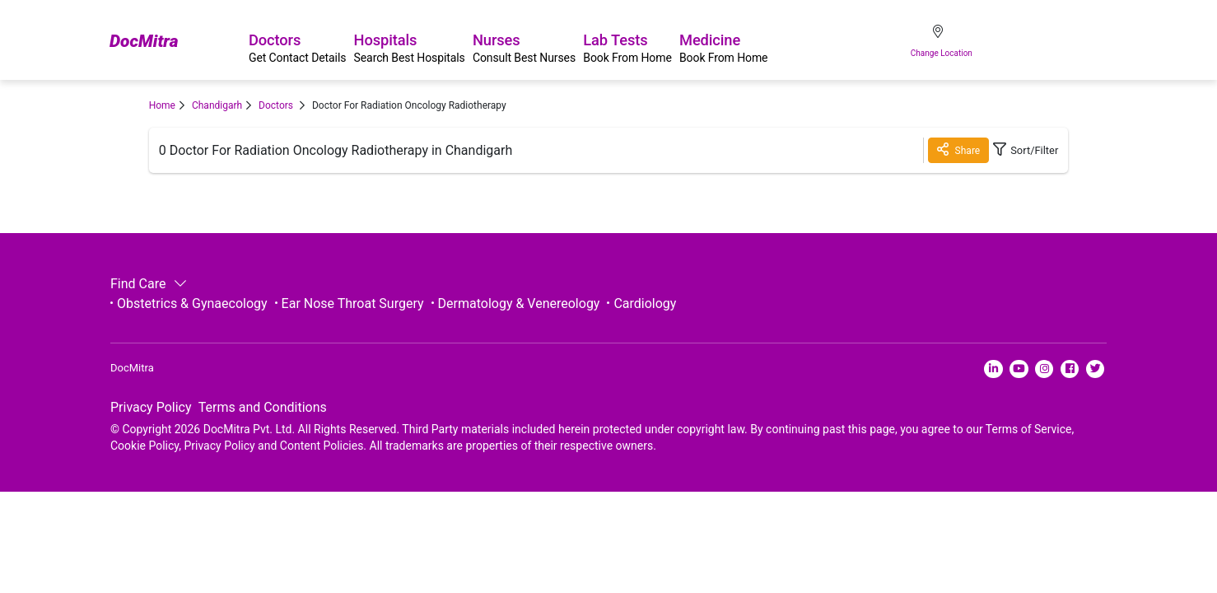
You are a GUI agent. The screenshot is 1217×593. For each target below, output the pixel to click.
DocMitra (149, 42)
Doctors (316, 42)
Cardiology (644, 303)
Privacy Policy (151, 414)
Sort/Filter (1020, 150)
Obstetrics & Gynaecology (192, 303)
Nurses (593, 42)
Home (162, 105)
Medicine (844, 42)
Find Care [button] (147, 284)
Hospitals (453, 42)
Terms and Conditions (262, 414)
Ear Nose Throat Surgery (353, 303)
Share (947, 149)
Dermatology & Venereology (519, 303)
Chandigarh (217, 105)
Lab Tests (722, 42)
